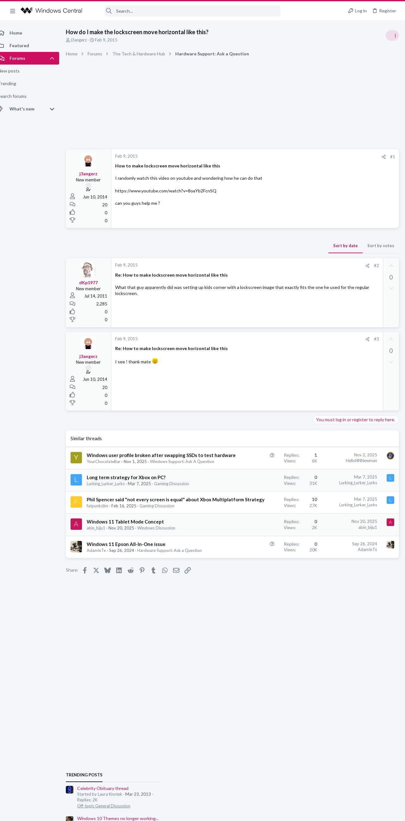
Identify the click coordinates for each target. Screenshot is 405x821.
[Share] (282, 157)
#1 (291, 156)
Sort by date (244, 245)
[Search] (185, 10)
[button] (12, 10)
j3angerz (86, 39)
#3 (274, 339)
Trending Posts (322, 342)
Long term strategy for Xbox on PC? (133, 496)
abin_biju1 (103, 571)
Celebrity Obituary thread (340, 356)
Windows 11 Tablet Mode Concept (132, 565)
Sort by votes (279, 245)
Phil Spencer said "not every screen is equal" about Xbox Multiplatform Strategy (133, 531)
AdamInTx (103, 606)
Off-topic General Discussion (341, 373)
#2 (274, 265)
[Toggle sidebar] (392, 35)
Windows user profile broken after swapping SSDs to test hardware (126, 461)
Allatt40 (391, 457)
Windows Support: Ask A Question (126, 480)
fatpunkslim (104, 544)
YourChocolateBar (111, 474)
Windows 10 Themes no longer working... (355, 386)
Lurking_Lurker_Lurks (113, 502)
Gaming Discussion (111, 508)
